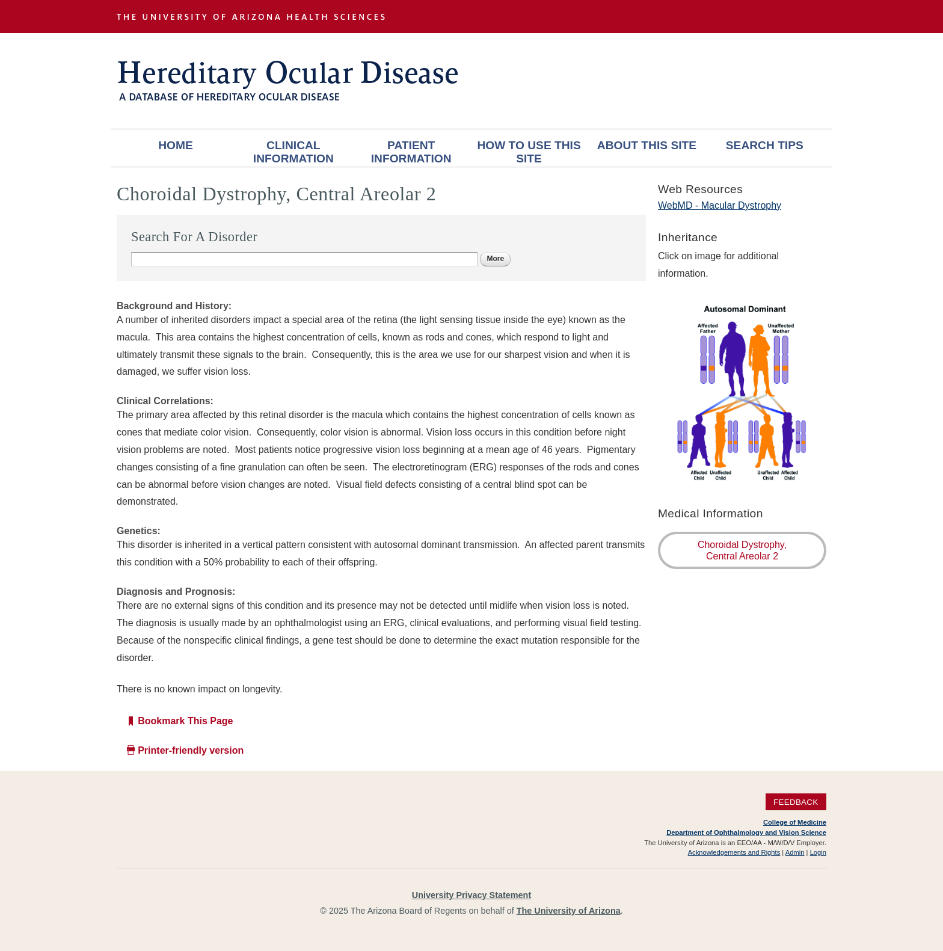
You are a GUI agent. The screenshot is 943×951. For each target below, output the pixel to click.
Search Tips (764, 145)
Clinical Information (293, 152)
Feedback (796, 801)
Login (818, 852)
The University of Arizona (569, 911)
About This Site (646, 145)
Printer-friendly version (191, 750)
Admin (795, 852)
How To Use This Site (528, 152)
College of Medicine (794, 822)
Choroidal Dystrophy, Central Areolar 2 (742, 550)
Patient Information (411, 152)
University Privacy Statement (471, 895)
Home (175, 145)
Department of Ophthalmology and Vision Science (746, 832)
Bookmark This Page (185, 721)
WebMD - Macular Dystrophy (719, 205)
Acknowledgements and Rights (734, 852)
